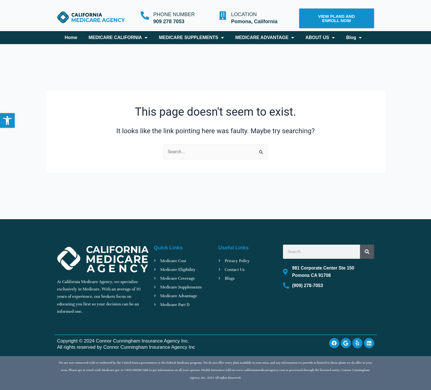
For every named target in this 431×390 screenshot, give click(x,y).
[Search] (367, 252)
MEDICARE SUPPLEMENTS (191, 38)
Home (71, 37)
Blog (354, 38)
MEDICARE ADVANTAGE (264, 38)
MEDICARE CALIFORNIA (118, 38)
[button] (7, 120)
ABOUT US (320, 38)
